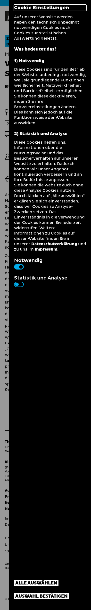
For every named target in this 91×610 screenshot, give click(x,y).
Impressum (46, 249)
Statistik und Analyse (40, 280)
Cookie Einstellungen (41, 8)
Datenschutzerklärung (54, 244)
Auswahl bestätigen (41, 596)
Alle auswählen (36, 583)
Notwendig (28, 263)
